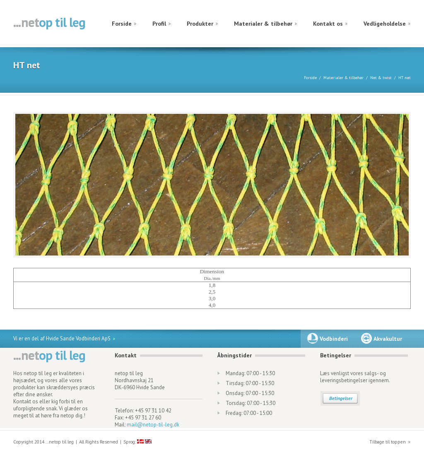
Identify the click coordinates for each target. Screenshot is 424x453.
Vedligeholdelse (385, 23)
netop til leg (49, 23)
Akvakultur (387, 338)
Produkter (200, 23)
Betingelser (340, 398)
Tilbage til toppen (387, 442)
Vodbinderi (334, 338)
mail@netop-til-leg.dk (153, 424)
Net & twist (381, 77)
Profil (159, 23)
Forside (122, 23)
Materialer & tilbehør (263, 23)
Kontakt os (328, 23)
